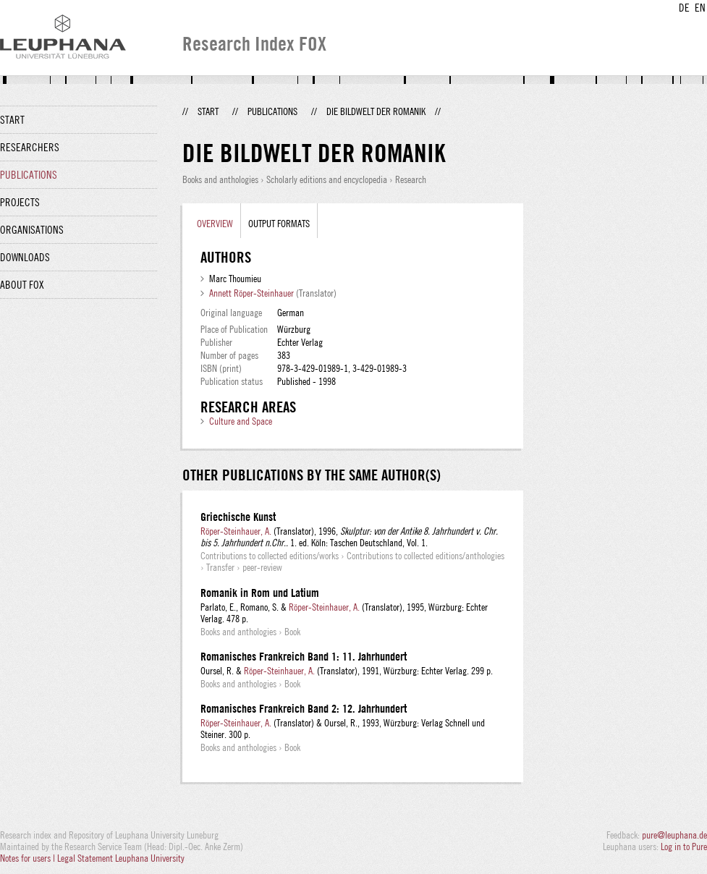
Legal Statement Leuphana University (121, 858)
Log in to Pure (684, 846)
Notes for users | (28, 858)
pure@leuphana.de (674, 835)
